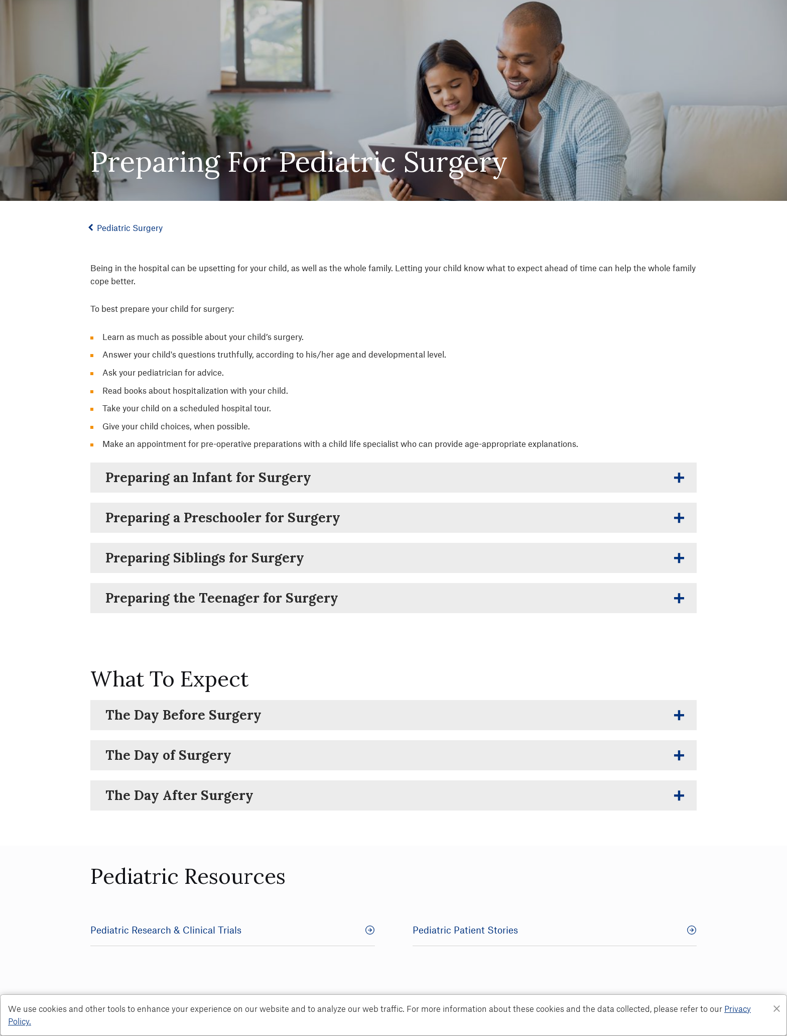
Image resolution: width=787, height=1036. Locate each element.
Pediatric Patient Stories (555, 930)
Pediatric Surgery (132, 227)
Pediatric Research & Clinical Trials (232, 930)
